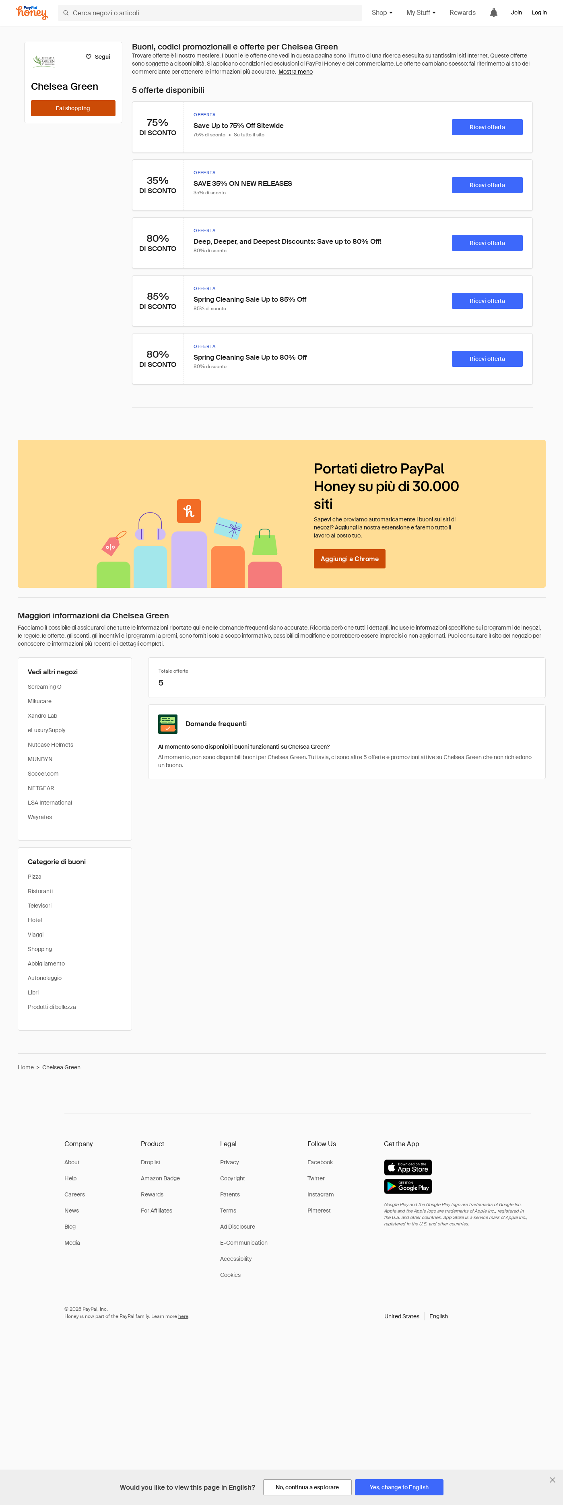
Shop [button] (383, 12)
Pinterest (319, 1210)
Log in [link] (539, 12)
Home (26, 1067)
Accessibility (236, 1258)
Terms (228, 1210)
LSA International (50, 802)
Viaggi (35, 934)
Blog (70, 1226)
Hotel (35, 920)
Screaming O (45, 686)
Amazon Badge (160, 1178)
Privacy (229, 1162)
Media (72, 1242)
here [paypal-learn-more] (183, 1316)
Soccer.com (43, 773)
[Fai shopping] (73, 108)
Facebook (320, 1162)
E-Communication (244, 1242)
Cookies (230, 1275)
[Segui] (97, 57)
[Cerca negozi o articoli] (210, 13)
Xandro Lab (42, 715)
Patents (230, 1194)
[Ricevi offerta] (487, 127)
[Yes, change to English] (399, 1487)
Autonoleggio (45, 978)
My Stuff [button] (421, 12)
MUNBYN (40, 759)
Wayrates (40, 817)
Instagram (320, 1194)
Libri (33, 992)
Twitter (316, 1178)
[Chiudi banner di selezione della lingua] (552, 1480)
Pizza (34, 876)
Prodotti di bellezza (52, 1007)
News (71, 1210)
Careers (74, 1194)
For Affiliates (156, 1210)
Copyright (232, 1178)
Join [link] (516, 12)
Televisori (40, 905)
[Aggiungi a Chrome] (350, 558)
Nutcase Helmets (50, 744)
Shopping (40, 949)
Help (70, 1178)
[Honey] (32, 13)
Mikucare (40, 701)
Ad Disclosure (237, 1226)
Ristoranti (40, 891)
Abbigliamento (46, 963)
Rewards (463, 12)
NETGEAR (41, 788)
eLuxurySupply (47, 730)
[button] (416, 1316)
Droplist (151, 1162)
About (72, 1162)
